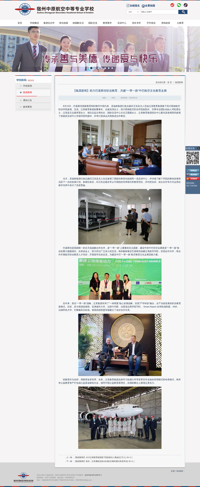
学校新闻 (27, 86)
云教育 (180, 23)
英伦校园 (63, 23)
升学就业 (151, 23)
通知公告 (27, 100)
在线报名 (135, 5)
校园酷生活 (78, 23)
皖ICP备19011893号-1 (93, 475)
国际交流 (92, 23)
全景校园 (150, 5)
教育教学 (107, 23)
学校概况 (34, 23)
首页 (20, 23)
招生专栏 (136, 23)
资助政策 (165, 23)
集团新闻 (27, 92)
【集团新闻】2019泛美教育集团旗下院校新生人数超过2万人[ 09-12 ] (103, 457)
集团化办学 (49, 23)
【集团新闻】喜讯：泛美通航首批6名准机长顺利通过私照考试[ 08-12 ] (104, 461)
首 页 (169, 82)
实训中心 (122, 23)
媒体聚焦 (27, 107)
